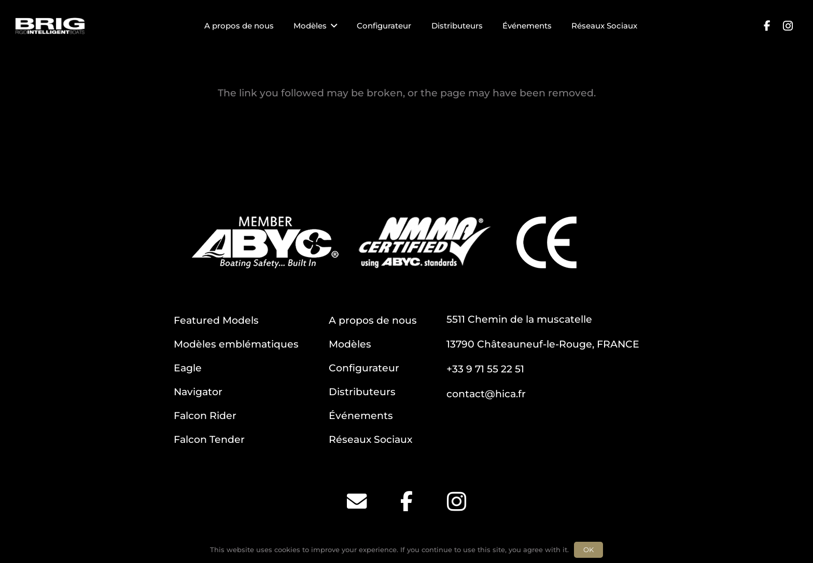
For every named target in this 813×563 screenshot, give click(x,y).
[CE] (546, 242)
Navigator (198, 391)
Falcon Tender (209, 439)
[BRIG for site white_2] (50, 26)
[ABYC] (265, 242)
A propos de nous (373, 320)
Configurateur (364, 368)
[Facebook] (766, 26)
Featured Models (216, 320)
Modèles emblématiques (236, 344)
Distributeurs (362, 391)
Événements (361, 415)
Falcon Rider (205, 415)
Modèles (350, 344)
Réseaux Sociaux (370, 439)
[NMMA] (424, 242)
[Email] (357, 501)
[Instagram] (787, 26)
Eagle (188, 368)
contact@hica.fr (486, 393)
